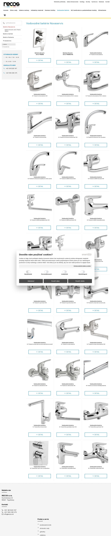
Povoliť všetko (80, 281)
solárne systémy (46, 509)
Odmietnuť (31, 281)
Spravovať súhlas (85, 533)
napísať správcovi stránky (53, 533)
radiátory (43, 506)
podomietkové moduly (47, 516)
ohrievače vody (45, 499)
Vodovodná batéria (96, 53)
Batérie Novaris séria (39, 53)
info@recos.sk (9, 514)
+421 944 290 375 (10, 512)
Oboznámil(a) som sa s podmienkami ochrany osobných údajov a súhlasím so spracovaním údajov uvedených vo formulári (93, 516)
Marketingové (83, 274)
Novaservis (6, 46)
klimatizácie (44, 519)
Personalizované (46, 274)
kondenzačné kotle (46, 496)
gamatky (43, 503)
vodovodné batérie (46, 513)
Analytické (64, 274)
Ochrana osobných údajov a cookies (82, 266)
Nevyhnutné (28, 274)
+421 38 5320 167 (11, 68)
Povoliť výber (55, 281)
